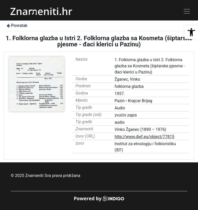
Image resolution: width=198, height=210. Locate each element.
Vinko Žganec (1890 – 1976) (140, 129)
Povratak (16, 25)
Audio (120, 108)
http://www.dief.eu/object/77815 (144, 136)
